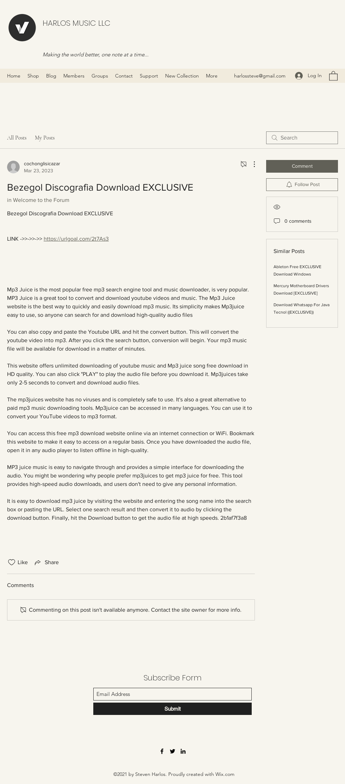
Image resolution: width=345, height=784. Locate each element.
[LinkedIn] (183, 751)
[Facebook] (161, 751)
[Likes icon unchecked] (11, 562)
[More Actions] (250, 164)
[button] (333, 75)
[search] (302, 137)
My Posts (45, 137)
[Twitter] (172, 751)
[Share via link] (46, 562)
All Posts (16, 137)
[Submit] (172, 709)
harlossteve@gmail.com (260, 76)
